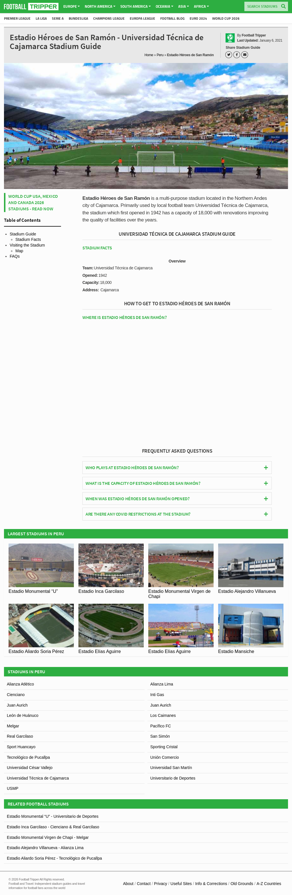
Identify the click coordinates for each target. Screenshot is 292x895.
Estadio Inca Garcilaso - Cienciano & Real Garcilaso (53, 827)
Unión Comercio (164, 757)
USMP (12, 788)
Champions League (109, 18)
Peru (160, 55)
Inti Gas (157, 694)
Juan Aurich (17, 705)
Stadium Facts (28, 239)
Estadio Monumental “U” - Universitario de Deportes (52, 816)
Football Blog (172, 18)
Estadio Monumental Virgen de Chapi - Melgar (48, 837)
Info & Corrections (211, 883)
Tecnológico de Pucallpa (28, 757)
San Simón (160, 736)
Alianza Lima (161, 684)
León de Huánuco (22, 715)
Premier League (17, 18)
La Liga (41, 18)
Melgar (13, 726)
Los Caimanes (163, 715)
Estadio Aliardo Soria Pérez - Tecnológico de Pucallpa (54, 858)
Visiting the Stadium (27, 245)
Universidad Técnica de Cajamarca (38, 778)
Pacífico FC (160, 726)
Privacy (160, 883)
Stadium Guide (23, 234)
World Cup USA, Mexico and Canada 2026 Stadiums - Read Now (33, 202)
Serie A (58, 18)
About (128, 883)
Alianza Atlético (20, 684)
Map (19, 251)
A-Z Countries (269, 883)
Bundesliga (78, 18)
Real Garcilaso (20, 736)
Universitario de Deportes (172, 778)
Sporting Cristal (164, 747)
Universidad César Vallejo (29, 767)
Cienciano (16, 694)
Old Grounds (241, 883)
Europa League (142, 18)
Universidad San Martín (171, 767)
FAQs (15, 256)
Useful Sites (181, 883)
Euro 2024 (198, 18)
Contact (144, 883)
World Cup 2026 (226, 18)
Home (149, 55)
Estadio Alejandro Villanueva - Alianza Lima (45, 847)
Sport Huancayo (21, 747)
